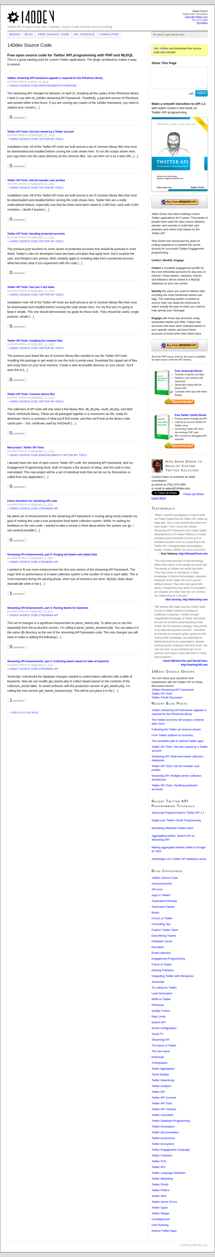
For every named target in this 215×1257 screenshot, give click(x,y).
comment (17, 593)
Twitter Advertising (163, 1080)
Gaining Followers (163, 970)
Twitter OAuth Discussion (167, 697)
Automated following (164, 901)
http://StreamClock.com (193, 553)
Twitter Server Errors (164, 1201)
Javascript (158, 981)
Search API (158, 1022)
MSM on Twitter (161, 999)
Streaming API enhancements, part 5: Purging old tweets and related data (52, 554)
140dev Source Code (24, 85)
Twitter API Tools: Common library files (31, 394)
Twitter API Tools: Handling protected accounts (36, 233)
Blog (29, 34)
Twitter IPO (158, 1167)
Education (158, 947)
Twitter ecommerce (163, 1138)
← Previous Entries (23, 712)
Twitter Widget (160, 1213)
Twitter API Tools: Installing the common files (35, 340)
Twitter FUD (159, 1161)
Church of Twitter (162, 918)
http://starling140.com (194, 664)
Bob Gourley (173, 599)
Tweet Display (160, 1074)
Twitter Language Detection (168, 1172)
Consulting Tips (161, 924)
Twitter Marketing (162, 1178)
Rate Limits (158, 1016)
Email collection (161, 952)
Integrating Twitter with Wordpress (173, 976)
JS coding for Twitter (164, 987)
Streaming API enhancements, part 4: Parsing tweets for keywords (47, 607)
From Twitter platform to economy (172, 735)
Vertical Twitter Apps (164, 1230)
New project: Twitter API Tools (25, 447)
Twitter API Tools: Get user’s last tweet (30, 287)
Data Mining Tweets (164, 935)
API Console (84, 34)
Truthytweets (159, 1062)
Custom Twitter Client (165, 929)
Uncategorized (161, 1219)
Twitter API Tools (51, 139)
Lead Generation (162, 993)
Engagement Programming (168, 958)
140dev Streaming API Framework (173, 689)
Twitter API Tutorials (164, 1109)
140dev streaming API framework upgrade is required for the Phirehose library (55, 78)
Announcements (50, 85)
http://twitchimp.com (195, 599)
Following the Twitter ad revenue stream (176, 729)
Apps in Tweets (161, 895)
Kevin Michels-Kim (175, 660)
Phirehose (69, 85)
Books (15, 34)
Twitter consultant (162, 1115)
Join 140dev (160, 48)
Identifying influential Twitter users (172, 828)
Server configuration (164, 1028)
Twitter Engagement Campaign (171, 1149)
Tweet (201, 93)
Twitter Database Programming (171, 1120)
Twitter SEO (159, 1196)
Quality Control (161, 1010)
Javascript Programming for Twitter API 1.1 (178, 812)
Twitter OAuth (160, 1184)
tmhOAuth (158, 1057)
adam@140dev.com (177, 488)
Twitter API (158, 1091)
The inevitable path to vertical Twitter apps (178, 741)
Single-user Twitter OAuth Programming (176, 820)
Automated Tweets (163, 906)
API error (157, 889)
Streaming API (48, 508)
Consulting (109, 34)
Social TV (157, 1033)
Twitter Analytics (161, 1086)
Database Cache (162, 941)
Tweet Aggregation (163, 1068)
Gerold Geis (199, 660)
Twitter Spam (160, 1207)
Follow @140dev (193, 494)
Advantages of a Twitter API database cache (179, 859)
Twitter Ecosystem (163, 1143)
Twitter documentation (165, 1132)
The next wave (161, 1051)
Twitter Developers (163, 1126)
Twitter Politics (160, 1190)
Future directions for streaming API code (32, 500)
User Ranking (160, 1225)
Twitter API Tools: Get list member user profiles (36, 180)
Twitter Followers (162, 1155)
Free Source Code (53, 34)
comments (17, 117)
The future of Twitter (164, 1045)
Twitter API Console (164, 1097)
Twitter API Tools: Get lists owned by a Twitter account (40, 131)
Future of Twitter (162, 964)
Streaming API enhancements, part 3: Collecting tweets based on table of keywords (58, 661)
